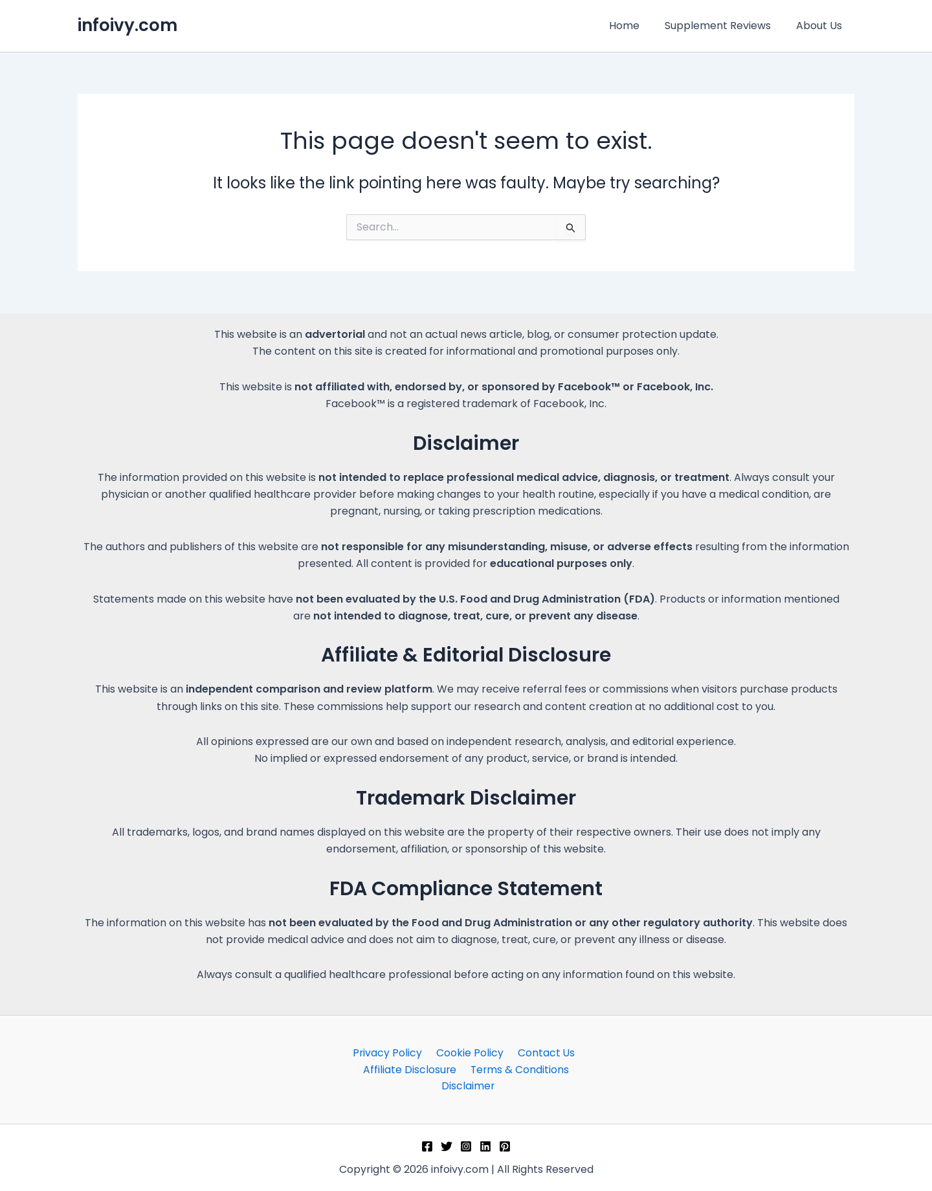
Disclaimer (468, 1085)
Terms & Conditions (518, 1069)
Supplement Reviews (724, 25)
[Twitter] (446, 1146)
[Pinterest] (505, 1146)
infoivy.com (127, 25)
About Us (821, 25)
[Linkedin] (485, 1146)
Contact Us (542, 1051)
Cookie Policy (469, 1051)
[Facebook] (427, 1146)
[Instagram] (466, 1146)
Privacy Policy (390, 1051)
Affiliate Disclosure (411, 1069)
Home (635, 25)
